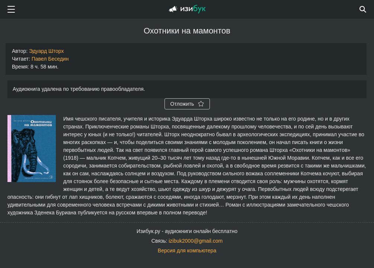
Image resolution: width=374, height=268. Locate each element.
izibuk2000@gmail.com (196, 241)
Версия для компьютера (187, 250)
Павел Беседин (50, 59)
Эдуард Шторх (46, 51)
